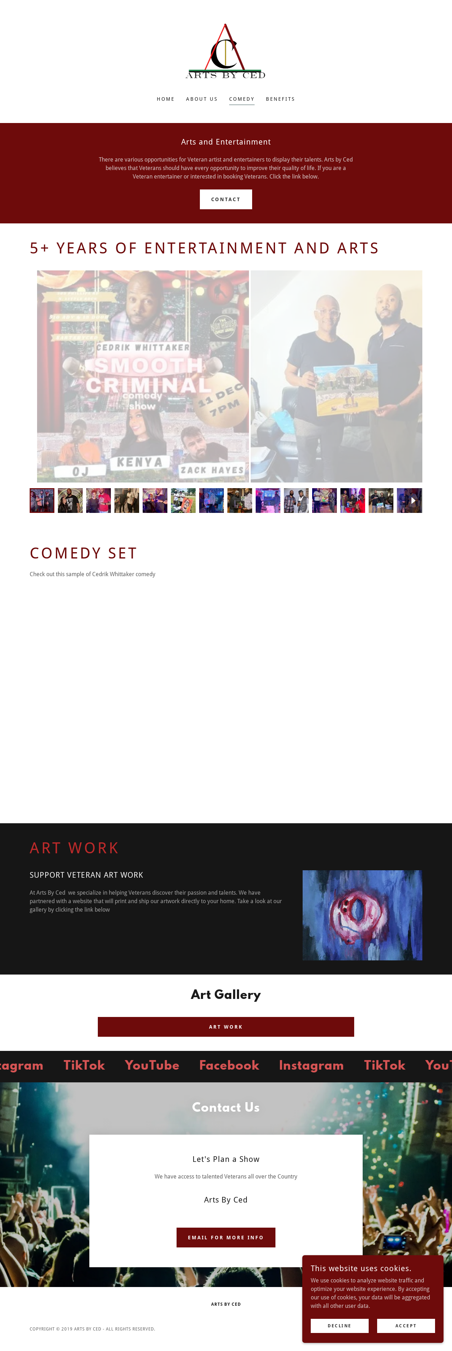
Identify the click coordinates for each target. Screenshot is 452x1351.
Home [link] (166, 99)
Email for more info (226, 1237)
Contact (226, 199)
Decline (340, 1325)
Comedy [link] (242, 99)
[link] (226, 52)
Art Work (226, 1027)
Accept (406, 1325)
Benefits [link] (280, 99)
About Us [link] (202, 99)
